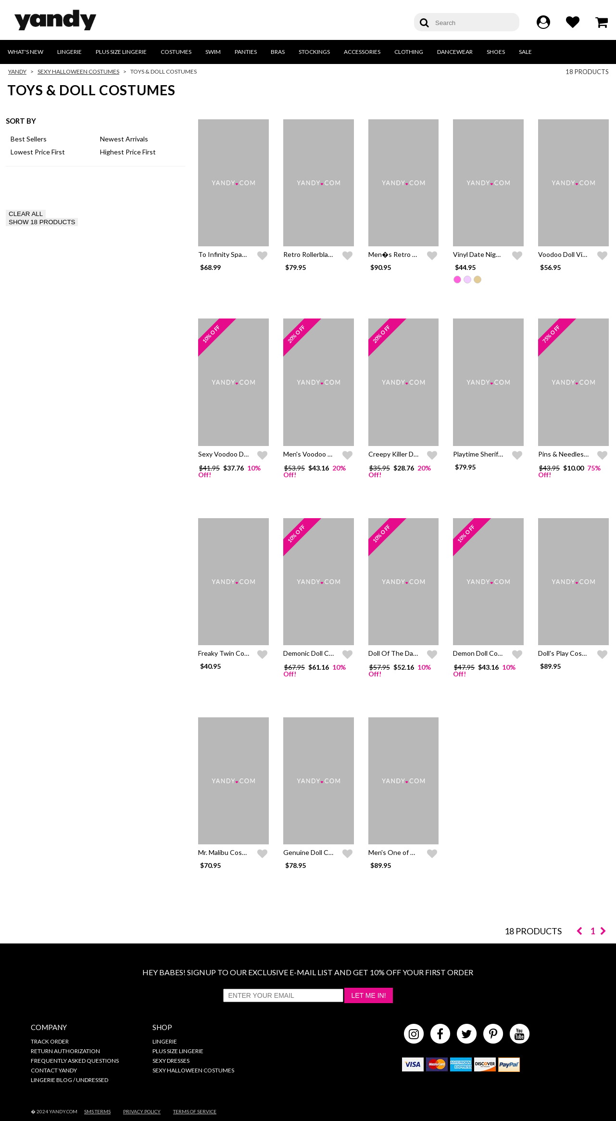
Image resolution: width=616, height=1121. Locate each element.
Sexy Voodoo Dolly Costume (240, 454)
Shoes (496, 51)
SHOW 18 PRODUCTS (42, 222)
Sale (525, 51)
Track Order (50, 1041)
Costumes (176, 51)
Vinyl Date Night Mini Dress (494, 254)
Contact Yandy (54, 1070)
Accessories (362, 51)
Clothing (408, 51)
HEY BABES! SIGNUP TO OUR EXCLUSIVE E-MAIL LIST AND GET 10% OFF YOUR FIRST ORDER (307, 972)
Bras (278, 51)
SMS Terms (97, 1111)
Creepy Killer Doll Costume (409, 454)
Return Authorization (65, 1051)
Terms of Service (194, 1111)
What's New (25, 51)
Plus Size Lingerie (121, 51)
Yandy (17, 71)
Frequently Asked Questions (75, 1060)
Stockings (314, 51)
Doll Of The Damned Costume (413, 653)
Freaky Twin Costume (231, 653)
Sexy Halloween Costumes (78, 71)
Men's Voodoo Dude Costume (328, 454)
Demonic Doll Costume (317, 653)
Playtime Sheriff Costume (491, 454)
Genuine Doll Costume (317, 852)
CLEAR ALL (26, 213)
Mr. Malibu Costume (228, 852)
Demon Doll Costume (485, 653)
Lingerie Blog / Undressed (69, 1079)
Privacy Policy (142, 1111)
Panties (246, 51)
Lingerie (69, 51)
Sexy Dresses (170, 1060)
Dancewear (455, 51)
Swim (213, 51)
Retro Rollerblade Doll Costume (330, 254)
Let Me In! (368, 995)
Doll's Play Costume (568, 653)
